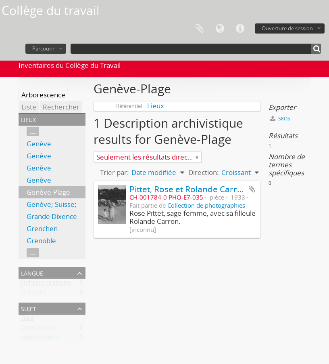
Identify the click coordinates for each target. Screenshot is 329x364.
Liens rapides (240, 29)
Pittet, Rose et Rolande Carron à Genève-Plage (220, 189)
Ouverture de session (287, 28)
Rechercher (61, 107)
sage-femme (40, 338)
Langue (220, 29)
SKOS (280, 118)
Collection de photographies (206, 205)
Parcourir (43, 48)
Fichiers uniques (45, 283)
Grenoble (41, 240)
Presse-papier (199, 29)
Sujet (28, 308)
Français (33, 293)
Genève (39, 143)
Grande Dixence (52, 216)
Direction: (203, 172)
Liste (28, 107)
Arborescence (43, 94)
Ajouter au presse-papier (252, 189)
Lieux (155, 105)
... (33, 131)
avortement (39, 329)
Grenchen (42, 228)
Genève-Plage (48, 192)
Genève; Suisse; (52, 204)
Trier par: (114, 172)
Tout (27, 319)
